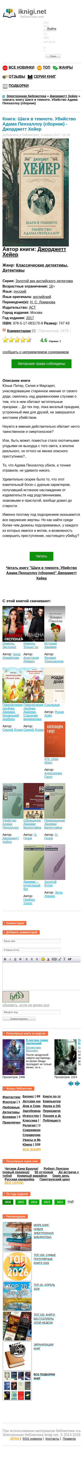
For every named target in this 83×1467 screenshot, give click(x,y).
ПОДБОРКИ (19, 86)
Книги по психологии (59, 1096)
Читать (41, 556)
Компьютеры (53, 1101)
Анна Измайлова (11, 656)
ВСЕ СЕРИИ (14, 1183)
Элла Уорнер (53, 894)
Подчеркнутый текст (15, 959)
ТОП (46, 67)
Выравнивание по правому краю (36, 959)
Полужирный (5, 959)
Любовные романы (17, 1107)
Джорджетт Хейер (10, 840)
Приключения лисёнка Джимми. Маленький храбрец (12, 712)
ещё (71, 1201)
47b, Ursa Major (51, 760)
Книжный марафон (32, 1175)
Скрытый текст (54, 959)
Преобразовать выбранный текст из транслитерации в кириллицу (64, 959)
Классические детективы (41, 265)
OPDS (14, 1438)
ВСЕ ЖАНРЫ (33, 1149)
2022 (60, 1202)
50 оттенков (44, 1172)
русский (20, 291)
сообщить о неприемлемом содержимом (35, 352)
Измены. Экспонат (9, 645)
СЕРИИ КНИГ (45, 76)
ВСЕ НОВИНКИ (21, 67)
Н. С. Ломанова (42, 302)
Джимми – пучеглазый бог (32, 885)
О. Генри (30, 836)
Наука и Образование (60, 1106)
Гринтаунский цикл (55, 1179)
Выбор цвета (48, 959)
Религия (29, 1125)
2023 (47, 1202)
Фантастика (11, 1097)
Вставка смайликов (43, 959)
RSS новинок (32, 1438)
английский (42, 297)
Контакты (52, 1438)
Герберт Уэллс (29, 901)
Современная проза (38, 1130)
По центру (31, 959)
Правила (69, 1438)
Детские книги (34, 1101)
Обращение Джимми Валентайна (32, 824)
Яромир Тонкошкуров (54, 659)
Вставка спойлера (69, 959)
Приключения (13, 1122)
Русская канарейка (19, 1179)
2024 (34, 1202)
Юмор (27, 1144)
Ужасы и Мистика (36, 1140)
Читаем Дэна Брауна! (21, 1168)
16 (51, 286)
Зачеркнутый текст (20, 959)
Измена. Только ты (30, 645)
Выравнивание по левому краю (26, 959)
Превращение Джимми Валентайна (54, 824)
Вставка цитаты (59, 959)
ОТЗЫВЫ (17, 76)
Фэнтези (9, 1102)
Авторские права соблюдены (41, 364)
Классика (30, 1120)
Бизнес (28, 1096)
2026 (8, 1202)
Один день (60, 1175)
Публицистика (54, 1120)
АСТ (32, 307)
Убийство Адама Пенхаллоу (10, 824)
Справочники (33, 1135)
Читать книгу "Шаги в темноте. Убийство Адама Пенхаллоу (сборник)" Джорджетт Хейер (41, 573)
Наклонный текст (10, 959)
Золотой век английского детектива (44, 281)
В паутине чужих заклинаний (37, 1042)
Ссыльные (52, 705)
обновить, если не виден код (25, 1005)
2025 (21, 1202)
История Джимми (50, 645)
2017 (30, 318)
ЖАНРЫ (66, 67)
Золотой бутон (50, 883)
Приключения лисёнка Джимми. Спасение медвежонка (33, 712)
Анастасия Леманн (31, 659)
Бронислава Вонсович (33, 1049)
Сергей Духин (12, 729)
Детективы (13, 270)
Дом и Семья (33, 1106)
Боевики (9, 1117)
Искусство (31, 1116)
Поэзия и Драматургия (60, 1116)
